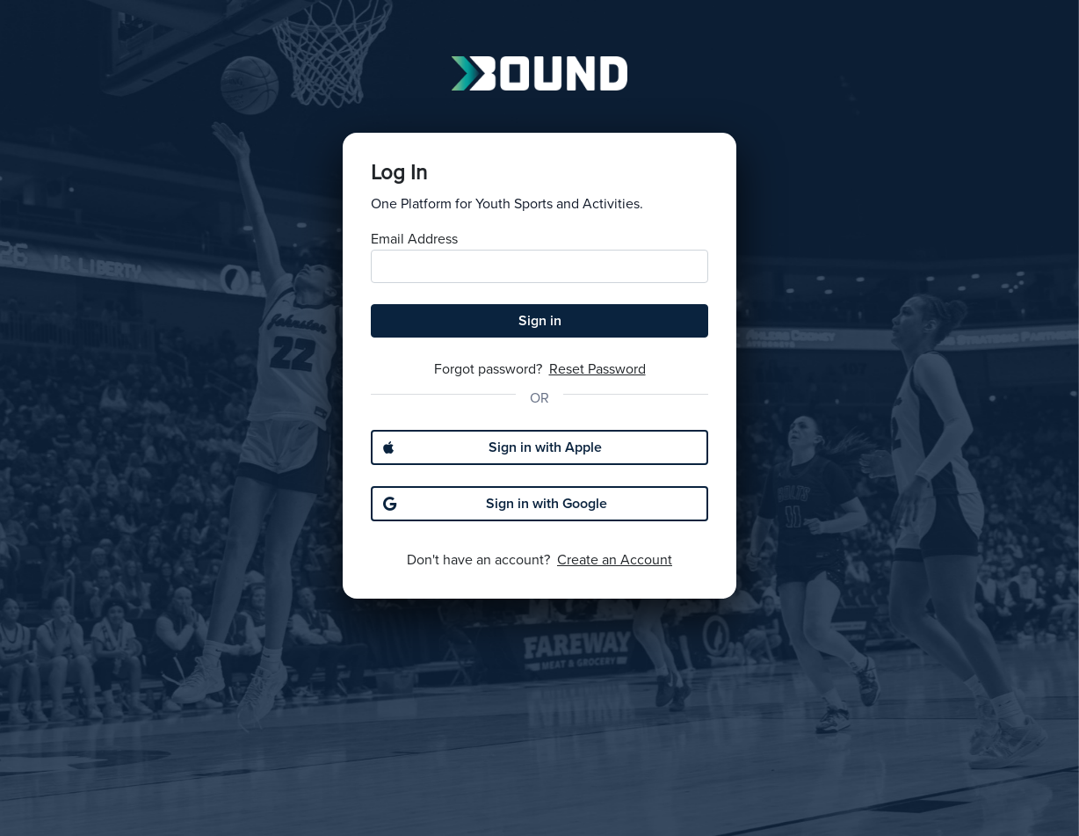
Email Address (414, 239)
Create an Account (614, 560)
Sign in (539, 321)
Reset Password (597, 369)
